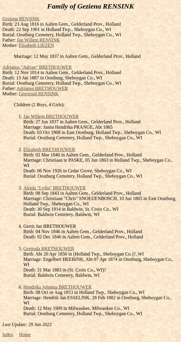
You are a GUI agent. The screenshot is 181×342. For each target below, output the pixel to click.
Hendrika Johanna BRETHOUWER (57, 286)
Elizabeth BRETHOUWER (49, 149)
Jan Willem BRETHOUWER (51, 116)
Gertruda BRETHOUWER (48, 248)
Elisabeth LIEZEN (36, 45)
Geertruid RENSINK (39, 93)
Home (24, 334)
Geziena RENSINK (21, 18)
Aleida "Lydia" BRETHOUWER (54, 187)
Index (7, 334)
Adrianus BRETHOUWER (42, 88)
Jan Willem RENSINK (38, 39)
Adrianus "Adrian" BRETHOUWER (37, 67)
